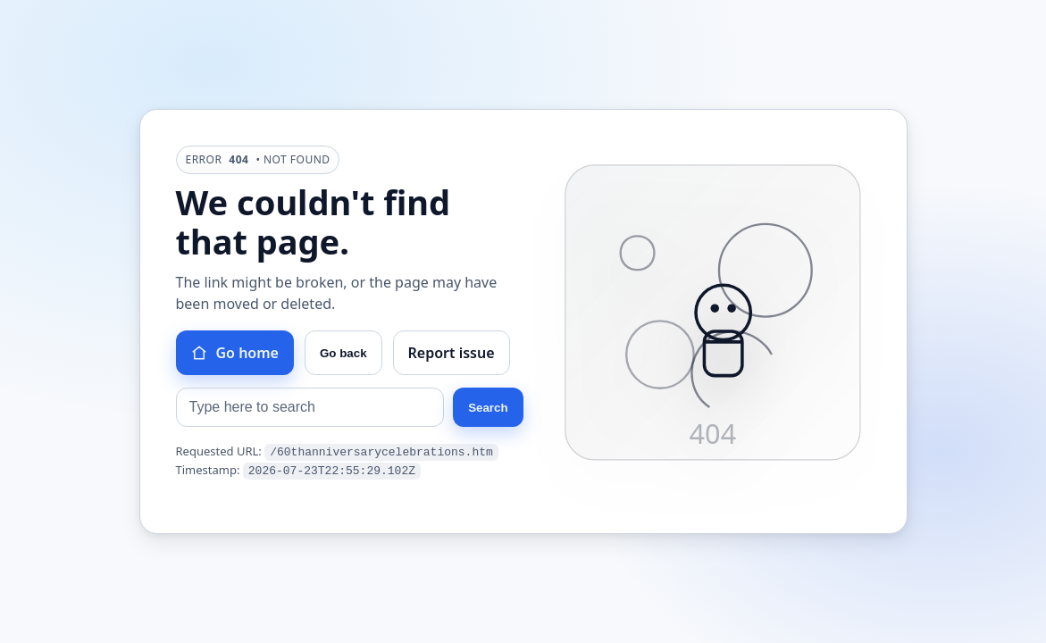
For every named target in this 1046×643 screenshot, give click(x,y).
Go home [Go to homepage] (235, 353)
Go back (343, 354)
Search (487, 408)
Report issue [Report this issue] (451, 353)
